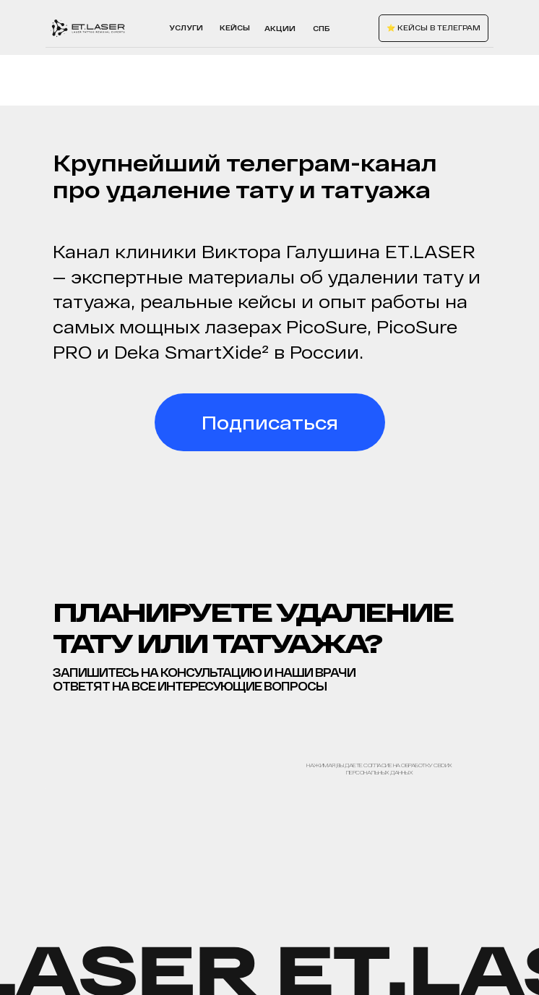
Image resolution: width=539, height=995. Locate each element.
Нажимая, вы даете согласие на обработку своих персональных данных (379, 768)
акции (280, 28)
